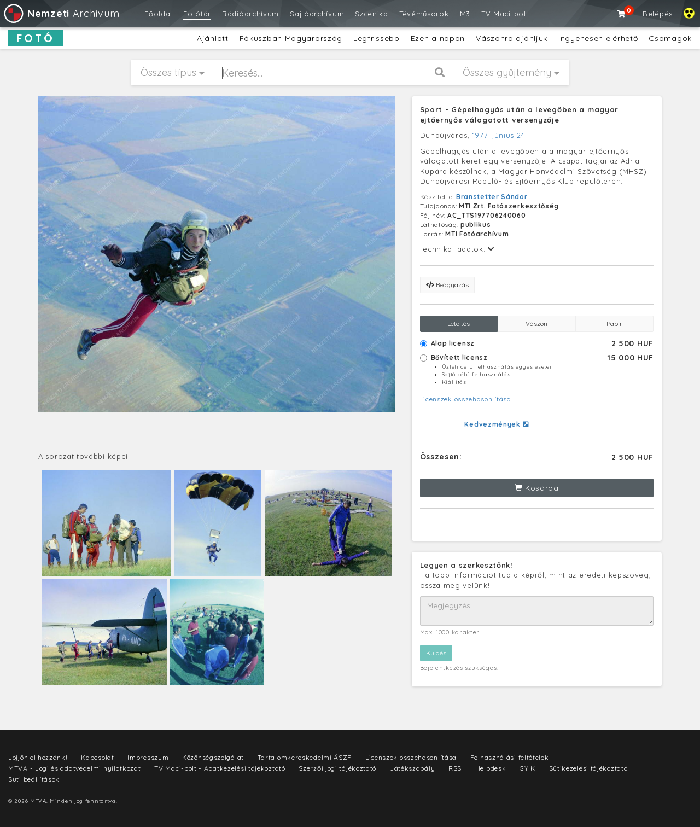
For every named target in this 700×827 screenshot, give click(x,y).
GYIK (527, 768)
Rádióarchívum (250, 13)
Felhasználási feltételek (509, 757)
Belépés (658, 13)
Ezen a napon (438, 38)
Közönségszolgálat (213, 757)
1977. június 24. (499, 135)
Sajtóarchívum (317, 13)
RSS (455, 768)
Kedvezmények (496, 424)
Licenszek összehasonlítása (465, 399)
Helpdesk (490, 768)
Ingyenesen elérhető (598, 38)
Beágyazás (447, 285)
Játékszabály (412, 768)
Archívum (61, 13)
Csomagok (670, 38)
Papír (614, 323)
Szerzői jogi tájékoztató (337, 768)
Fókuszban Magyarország (291, 38)
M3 (465, 13)
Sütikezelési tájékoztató (588, 768)
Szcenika (371, 13)
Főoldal (158, 13)
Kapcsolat (97, 757)
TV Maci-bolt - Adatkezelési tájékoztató (219, 768)
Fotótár (197, 13)
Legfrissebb (376, 38)
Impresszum (147, 757)
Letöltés (458, 323)
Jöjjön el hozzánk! (38, 757)
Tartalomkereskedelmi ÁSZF (305, 757)
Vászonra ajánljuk (511, 38)
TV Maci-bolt (504, 13)
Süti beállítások (34, 779)
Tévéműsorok (424, 13)
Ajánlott (213, 38)
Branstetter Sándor (492, 197)
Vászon (536, 323)
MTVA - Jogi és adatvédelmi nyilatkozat (74, 768)
